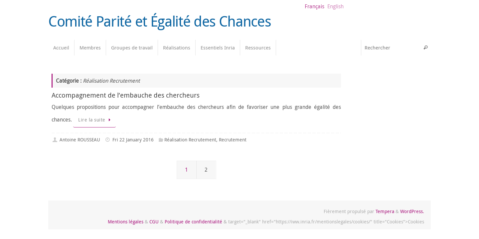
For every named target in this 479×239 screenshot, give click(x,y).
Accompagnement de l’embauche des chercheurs (126, 95)
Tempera (385, 211)
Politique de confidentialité (193, 221)
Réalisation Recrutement (190, 139)
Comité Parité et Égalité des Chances (159, 21)
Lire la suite (95, 120)
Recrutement (232, 139)
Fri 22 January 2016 (133, 139)
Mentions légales (125, 221)
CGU (154, 221)
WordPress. (412, 211)
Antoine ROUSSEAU (80, 139)
